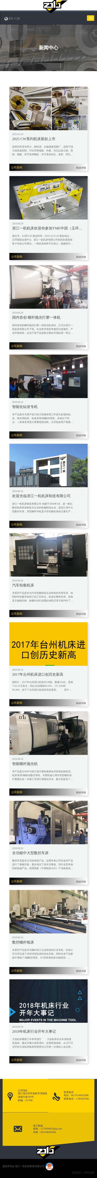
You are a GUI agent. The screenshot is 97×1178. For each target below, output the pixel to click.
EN (11, 18)
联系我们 (77, 1172)
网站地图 (89, 1172)
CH (17, 18)
